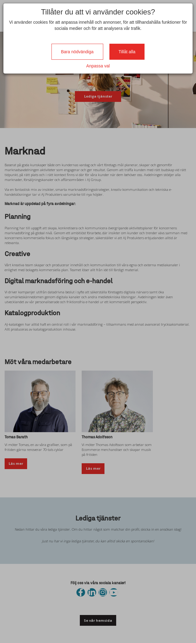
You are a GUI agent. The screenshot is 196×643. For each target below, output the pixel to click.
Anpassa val (98, 65)
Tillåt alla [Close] (127, 51)
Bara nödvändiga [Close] (77, 51)
